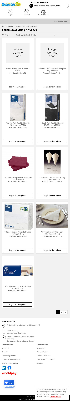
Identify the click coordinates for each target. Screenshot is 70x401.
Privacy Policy (42, 352)
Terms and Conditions (45, 359)
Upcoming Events (9, 356)
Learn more (55, 396)
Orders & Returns (43, 356)
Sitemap (40, 363)
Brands (4, 352)
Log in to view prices (17, 87)
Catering (9, 26)
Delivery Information (10, 363)
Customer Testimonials (11, 359)
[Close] (66, 389)
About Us (5, 348)
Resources (41, 348)
